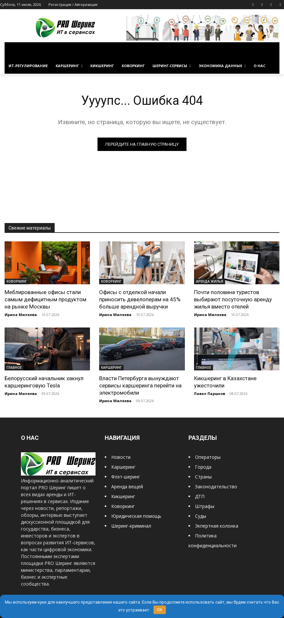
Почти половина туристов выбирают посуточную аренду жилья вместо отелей (233, 299)
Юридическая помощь (136, 516)
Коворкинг (123, 506)
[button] (271, 50)
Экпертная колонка (216, 526)
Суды (200, 516)
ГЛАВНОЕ (14, 367)
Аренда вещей (127, 486)
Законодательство (216, 486)
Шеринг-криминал (131, 526)
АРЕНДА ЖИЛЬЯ (209, 281)
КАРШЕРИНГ (111, 367)
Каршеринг (123, 467)
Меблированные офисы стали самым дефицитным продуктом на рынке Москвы (45, 299)
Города (203, 467)
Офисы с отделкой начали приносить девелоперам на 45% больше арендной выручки (140, 299)
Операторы (208, 457)
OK (159, 609)
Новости (121, 457)
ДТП (199, 496)
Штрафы (204, 506)
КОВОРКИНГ (17, 281)
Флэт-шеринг (125, 477)
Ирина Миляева (21, 314)
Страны (203, 477)
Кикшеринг (123, 496)
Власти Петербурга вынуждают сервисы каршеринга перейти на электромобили (140, 385)
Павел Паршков (209, 393)
